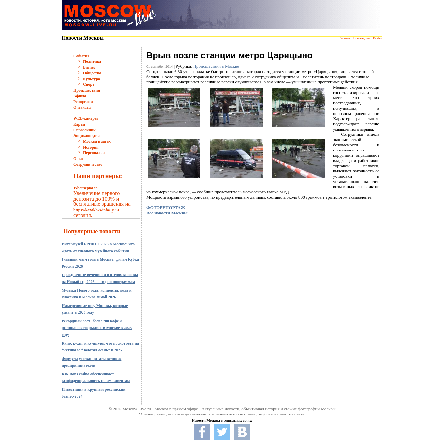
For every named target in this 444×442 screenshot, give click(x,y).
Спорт (88, 84)
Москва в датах (97, 141)
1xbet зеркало (85, 188)
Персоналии (94, 152)
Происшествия (86, 90)
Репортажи (83, 101)
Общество (92, 73)
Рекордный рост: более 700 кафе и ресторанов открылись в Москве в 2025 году (97, 328)
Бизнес (89, 67)
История (90, 147)
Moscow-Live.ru (136, 408)
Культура (91, 79)
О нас (78, 158)
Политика (92, 61)
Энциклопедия (86, 135)
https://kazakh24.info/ (91, 210)
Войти (377, 38)
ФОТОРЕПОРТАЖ (165, 207)
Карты (79, 124)
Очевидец (82, 107)
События (81, 56)
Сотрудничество (87, 164)
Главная (344, 38)
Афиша (79, 96)
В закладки (361, 38)
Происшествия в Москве (216, 66)
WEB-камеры (85, 118)
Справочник (84, 130)
